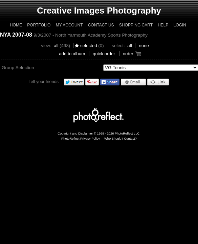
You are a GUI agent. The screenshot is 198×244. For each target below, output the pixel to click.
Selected (88, 45)
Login (180, 25)
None (144, 45)
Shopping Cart (136, 25)
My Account (69, 25)
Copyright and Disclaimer (76, 133)
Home (16, 25)
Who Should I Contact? (120, 138)
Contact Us (101, 25)
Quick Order (104, 53)
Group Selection (18, 67)
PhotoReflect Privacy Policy (80, 138)
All (56, 45)
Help (163, 25)
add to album (72, 53)
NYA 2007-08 (16, 35)
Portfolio (38, 25)
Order (128, 53)
